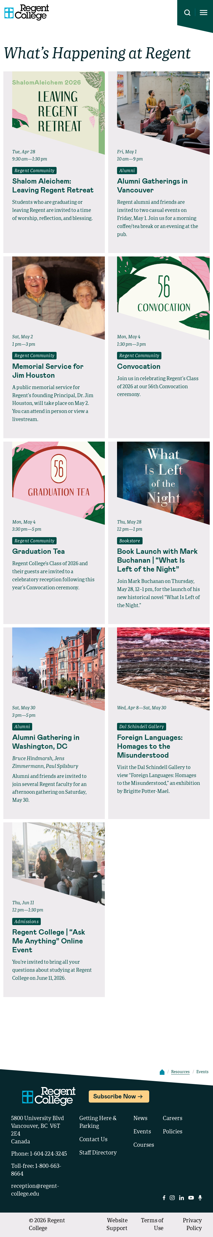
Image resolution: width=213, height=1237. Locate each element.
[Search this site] (187, 12)
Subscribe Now (114, 1096)
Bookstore (129, 541)
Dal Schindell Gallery (141, 727)
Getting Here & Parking (98, 1122)
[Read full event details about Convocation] (159, 366)
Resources (180, 1072)
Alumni (127, 171)
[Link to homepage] (24, 12)
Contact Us (93, 1140)
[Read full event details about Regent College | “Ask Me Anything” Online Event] (54, 940)
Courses (143, 1145)
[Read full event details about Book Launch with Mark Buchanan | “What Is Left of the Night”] (159, 560)
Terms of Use (152, 1224)
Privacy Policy (192, 1224)
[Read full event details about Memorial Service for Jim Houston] (54, 370)
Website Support (117, 1224)
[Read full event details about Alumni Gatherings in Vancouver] (159, 185)
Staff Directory (98, 1153)
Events (142, 1132)
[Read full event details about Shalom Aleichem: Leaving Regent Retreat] (54, 185)
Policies (172, 1132)
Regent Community (34, 171)
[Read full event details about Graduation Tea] (54, 551)
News (140, 1118)
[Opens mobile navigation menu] (203, 12)
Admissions (26, 922)
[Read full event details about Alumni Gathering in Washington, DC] (54, 741)
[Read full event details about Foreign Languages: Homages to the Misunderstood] (159, 746)
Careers (172, 1118)
